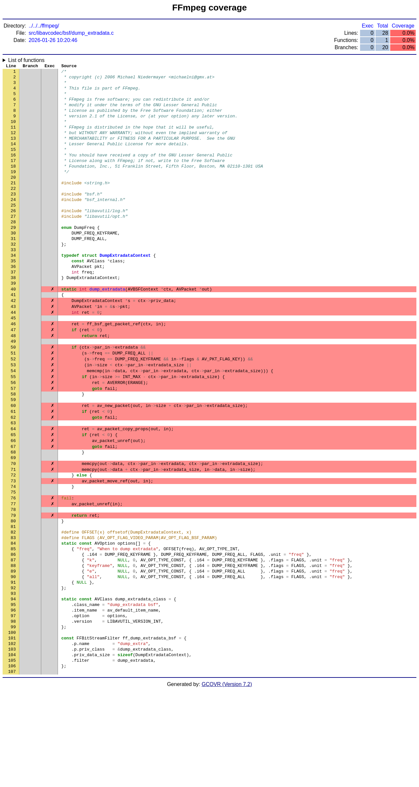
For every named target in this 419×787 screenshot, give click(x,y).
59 (13, 453)
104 (12, 749)
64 (13, 486)
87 (13, 637)
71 (13, 532)
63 (13, 480)
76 (13, 565)
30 (13, 263)
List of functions (26, 60)
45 (13, 362)
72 (13, 539)
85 (13, 624)
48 (13, 381)
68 (13, 512)
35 (13, 296)
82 (13, 604)
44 (13, 355)
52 (13, 408)
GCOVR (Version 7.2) (227, 781)
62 (13, 473)
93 (13, 676)
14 (13, 158)
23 (13, 217)
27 (13, 244)
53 (13, 414)
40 (13, 329)
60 (13, 460)
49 (13, 388)
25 (13, 230)
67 (13, 506)
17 (13, 178)
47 (13, 375)
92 (13, 670)
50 (13, 394)
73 (13, 545)
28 (13, 250)
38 (13, 316)
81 (13, 598)
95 (13, 690)
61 (13, 467)
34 (13, 290)
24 (13, 224)
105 (12, 755)
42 (13, 342)
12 (13, 145)
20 (13, 198)
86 (13, 631)
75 (13, 558)
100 (12, 722)
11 (13, 139)
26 (13, 237)
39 (13, 322)
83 (13, 611)
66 (13, 499)
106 (12, 762)
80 (13, 591)
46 (13, 368)
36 (13, 303)
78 (13, 578)
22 (13, 211)
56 (13, 434)
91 (13, 663)
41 (13, 335)
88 (13, 644)
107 (12, 768)
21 (13, 204)
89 (13, 650)
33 (13, 283)
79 (13, 585)
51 (13, 401)
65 (13, 493)
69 (13, 519)
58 (13, 447)
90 (13, 657)
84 (13, 617)
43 (13, 349)
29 (13, 257)
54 (13, 421)
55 (13, 427)
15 (13, 165)
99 (13, 716)
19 (13, 191)
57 (13, 440)
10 (13, 132)
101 (12, 729)
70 (13, 526)
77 (13, 572)
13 (13, 152)
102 (12, 735)
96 (13, 696)
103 (12, 742)
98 (13, 709)
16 (13, 171)
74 (13, 552)
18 (13, 185)
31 (13, 270)
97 (13, 703)
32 (13, 276)
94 (13, 683)
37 (13, 309)
